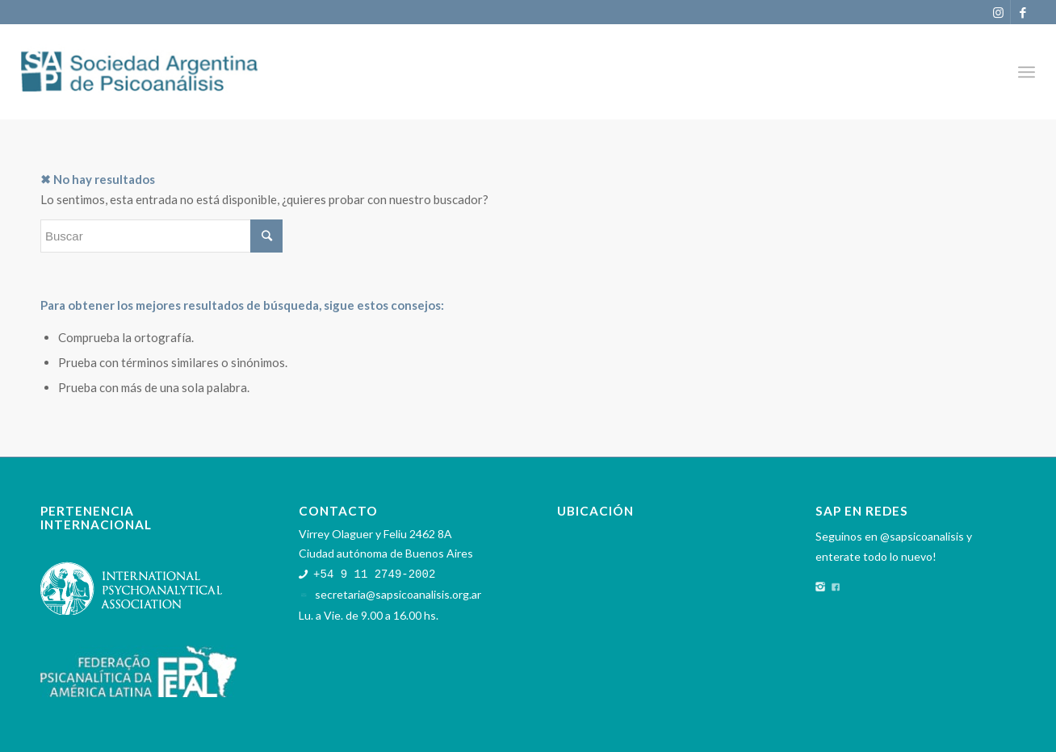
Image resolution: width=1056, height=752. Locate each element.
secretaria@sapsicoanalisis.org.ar (398, 593)
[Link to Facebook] (1023, 12)
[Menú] (1026, 72)
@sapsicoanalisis (922, 536)
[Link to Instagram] (998, 12)
